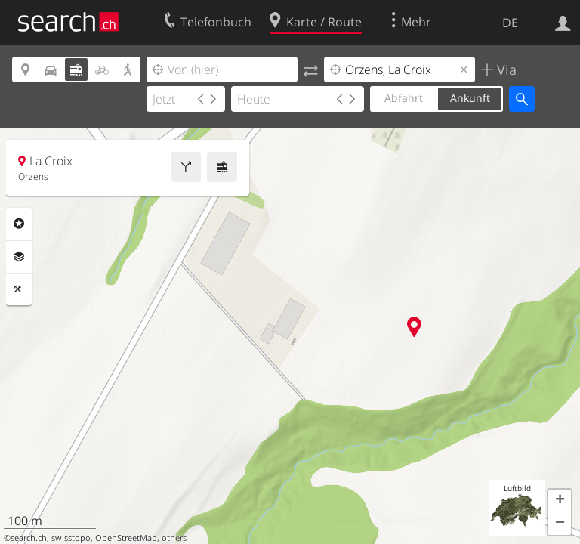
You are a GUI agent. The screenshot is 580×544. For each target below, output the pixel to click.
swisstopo (71, 538)
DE (510, 22)
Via (505, 69)
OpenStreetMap (126, 538)
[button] (559, 501)
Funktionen (19, 289)
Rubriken (19, 224)
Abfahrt (403, 98)
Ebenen (19, 257)
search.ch (29, 538)
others (174, 538)
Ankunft (470, 98)
